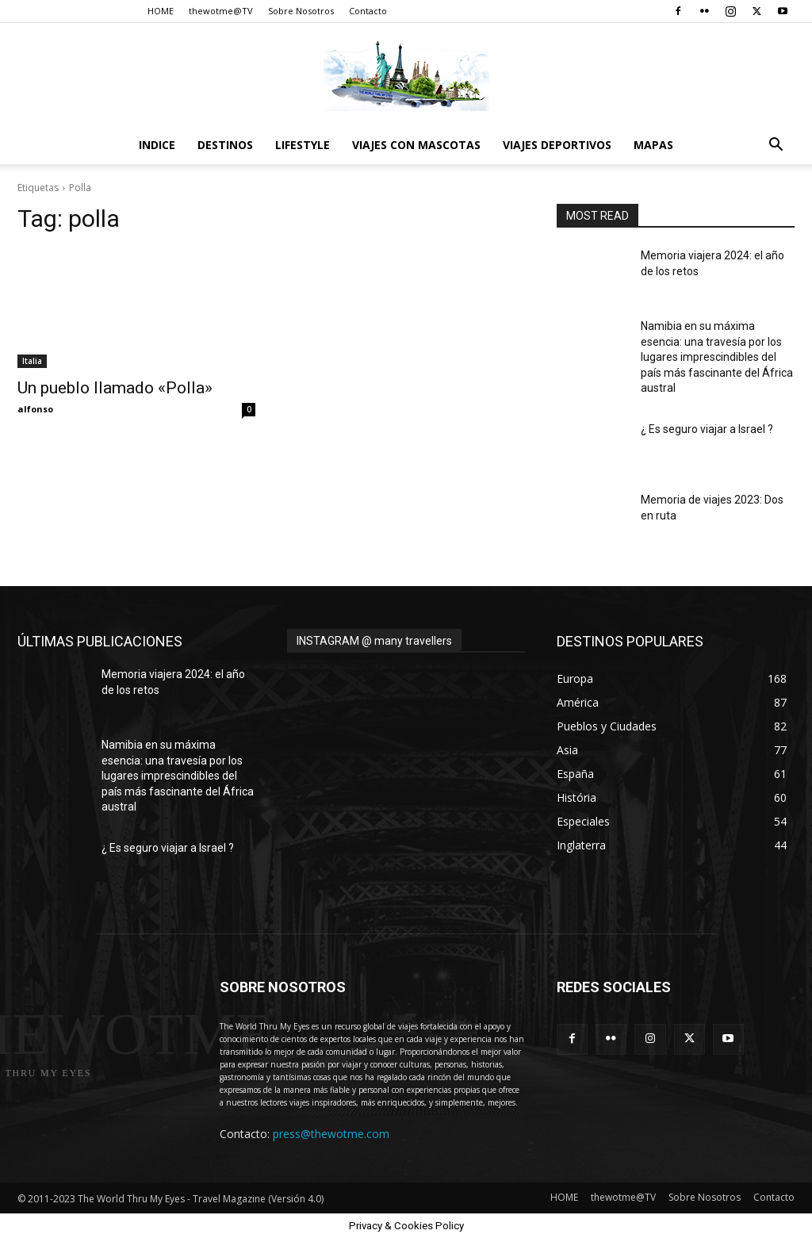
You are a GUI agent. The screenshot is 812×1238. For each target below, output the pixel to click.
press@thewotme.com (331, 1133)
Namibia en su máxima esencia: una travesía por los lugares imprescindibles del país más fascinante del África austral (717, 357)
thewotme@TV (221, 11)
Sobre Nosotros (301, 11)
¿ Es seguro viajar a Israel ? (707, 429)
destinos (225, 144)
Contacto (368, 11)
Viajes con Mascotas (416, 144)
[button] (775, 146)
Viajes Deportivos (557, 144)
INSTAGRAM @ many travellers (374, 640)
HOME (160, 11)
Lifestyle (302, 144)
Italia (32, 360)
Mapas (653, 144)
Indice (157, 144)
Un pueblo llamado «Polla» (115, 387)
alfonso (35, 409)
